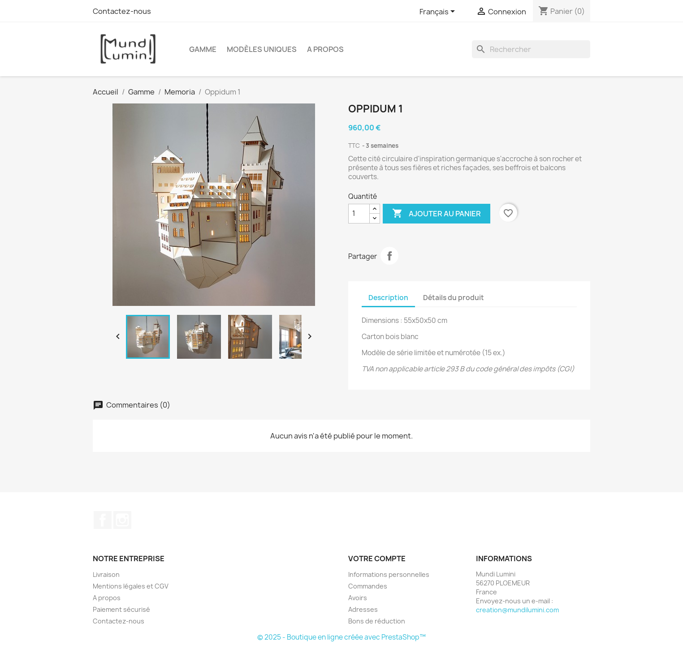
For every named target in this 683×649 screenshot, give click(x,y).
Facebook (103, 520)
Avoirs (357, 597)
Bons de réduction (376, 621)
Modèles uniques (262, 49)
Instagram (122, 520)
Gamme (202, 49)
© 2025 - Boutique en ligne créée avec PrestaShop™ (341, 637)
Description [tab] (388, 297)
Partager (389, 256)
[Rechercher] (531, 49)
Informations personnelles (388, 574)
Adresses (363, 609)
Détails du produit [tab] (453, 297)
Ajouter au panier (436, 213)
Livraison (106, 574)
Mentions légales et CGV (131, 586)
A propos (325, 49)
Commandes (367, 586)
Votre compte (377, 558)
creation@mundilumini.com (517, 610)
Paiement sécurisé (121, 609)
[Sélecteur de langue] (438, 12)
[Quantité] (359, 213)
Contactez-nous (122, 11)
